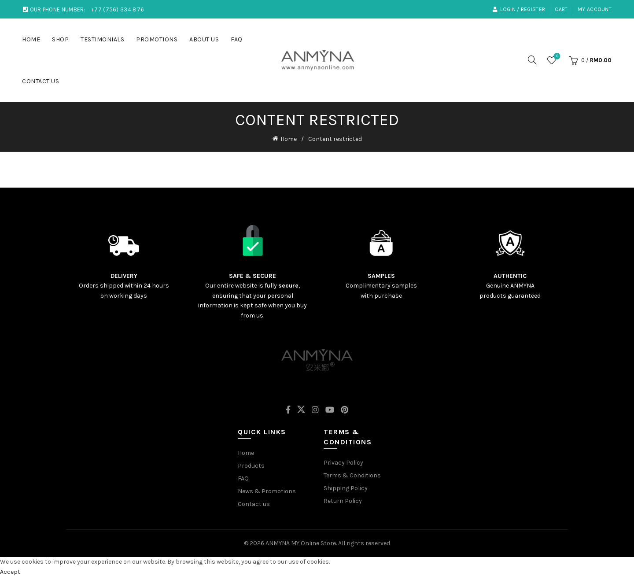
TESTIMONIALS (102, 39)
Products (251, 465)
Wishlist (556, 56)
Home (288, 138)
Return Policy (343, 500)
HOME (31, 39)
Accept (10, 570)
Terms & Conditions (352, 474)
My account (595, 9)
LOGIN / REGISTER (518, 9)
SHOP (60, 39)
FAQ (237, 39)
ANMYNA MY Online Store (300, 542)
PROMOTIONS (156, 39)
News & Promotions (267, 490)
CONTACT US (40, 81)
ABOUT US (204, 39)
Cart (561, 9)
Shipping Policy (346, 487)
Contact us (254, 503)
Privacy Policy (343, 461)
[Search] (532, 59)
